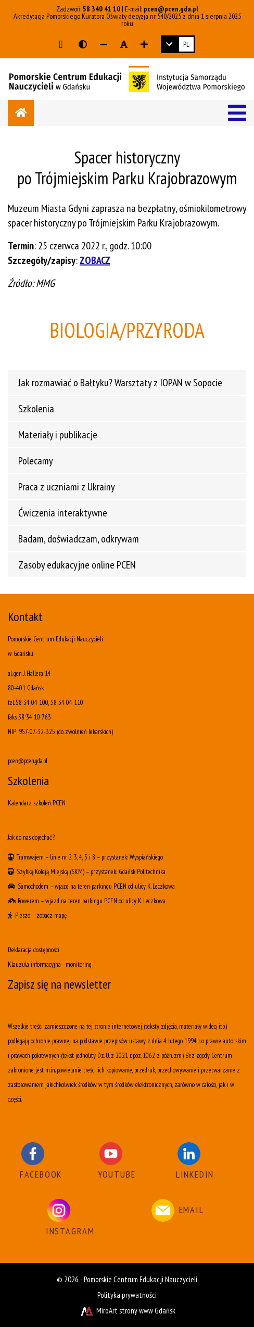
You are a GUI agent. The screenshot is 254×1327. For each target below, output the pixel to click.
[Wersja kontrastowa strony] (83, 44)
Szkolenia (36, 408)
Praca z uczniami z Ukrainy (66, 487)
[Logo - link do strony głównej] (126, 78)
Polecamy (35, 460)
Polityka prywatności (127, 1295)
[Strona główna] (21, 113)
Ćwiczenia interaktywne (62, 513)
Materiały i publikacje (57, 434)
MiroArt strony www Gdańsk (127, 1311)
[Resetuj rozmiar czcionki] (124, 44)
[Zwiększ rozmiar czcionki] (144, 44)
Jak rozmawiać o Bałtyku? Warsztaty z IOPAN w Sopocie (120, 382)
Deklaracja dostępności (33, 949)
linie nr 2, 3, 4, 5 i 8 (72, 857)
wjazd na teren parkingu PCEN (90, 886)
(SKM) (77, 871)
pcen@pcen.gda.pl (171, 9)
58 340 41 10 (101, 9)
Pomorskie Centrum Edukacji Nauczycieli (140, 1279)
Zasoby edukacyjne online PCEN (77, 565)
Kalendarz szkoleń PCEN (37, 803)
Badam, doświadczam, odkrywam (78, 539)
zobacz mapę (51, 915)
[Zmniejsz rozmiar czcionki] (103, 44)
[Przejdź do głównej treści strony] (60, 44)
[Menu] (237, 113)
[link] (178, 44)
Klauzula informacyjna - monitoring (50, 964)
